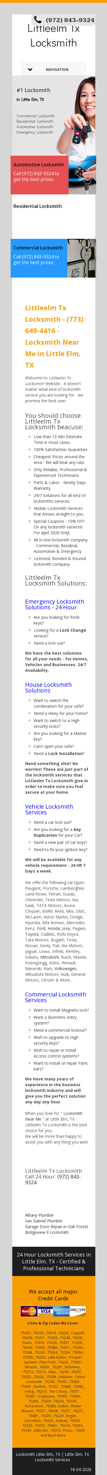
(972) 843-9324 (70, 20)
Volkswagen (65, 968)
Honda (54, 928)
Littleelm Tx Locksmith (53, 34)
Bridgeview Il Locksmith (47, 1232)
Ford (41, 928)
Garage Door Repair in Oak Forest (56, 1226)
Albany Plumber (39, 1215)
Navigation (48, 69)
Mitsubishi (49, 957)
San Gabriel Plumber (43, 1221)
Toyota (32, 934)
